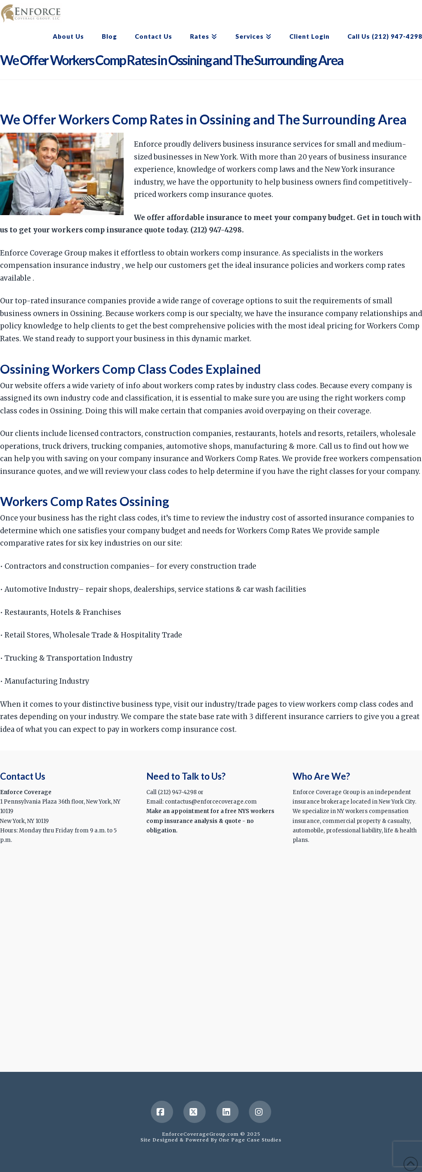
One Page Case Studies (250, 1140)
